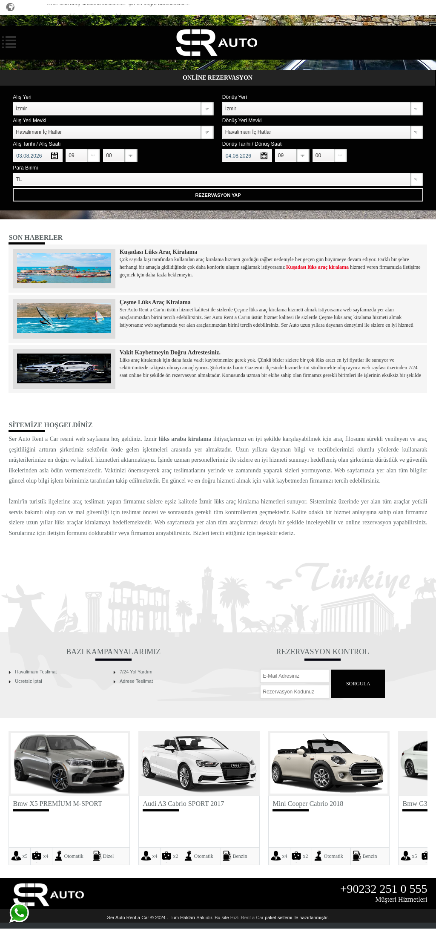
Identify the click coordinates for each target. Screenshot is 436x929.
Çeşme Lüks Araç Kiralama (155, 302)
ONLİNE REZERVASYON (217, 78)
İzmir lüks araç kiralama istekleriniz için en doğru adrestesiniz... (118, 6)
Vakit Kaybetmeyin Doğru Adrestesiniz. (170, 352)
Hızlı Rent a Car (247, 917)
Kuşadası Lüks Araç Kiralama (158, 252)
